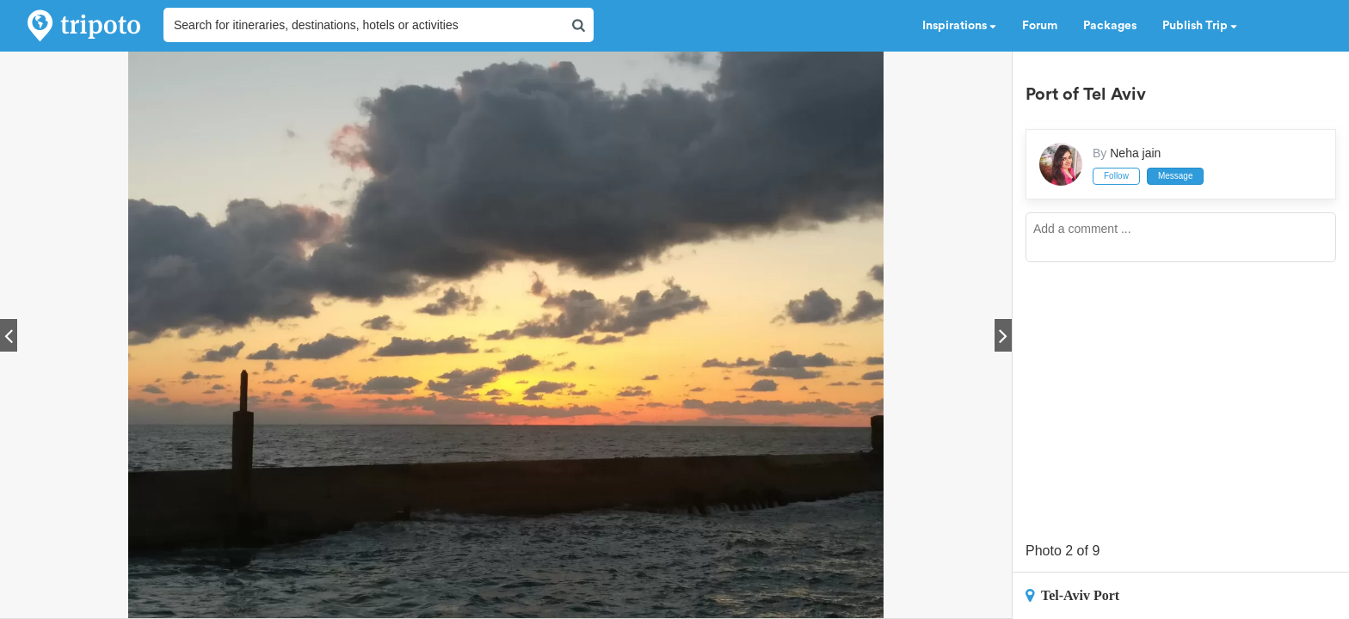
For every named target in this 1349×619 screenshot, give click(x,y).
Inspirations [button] (959, 26)
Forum (1039, 26)
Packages (1109, 26)
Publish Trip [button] (1199, 26)
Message (1175, 176)
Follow (1116, 176)
